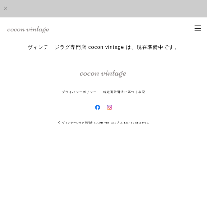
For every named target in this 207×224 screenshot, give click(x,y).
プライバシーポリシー (79, 92)
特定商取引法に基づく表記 (124, 92)
